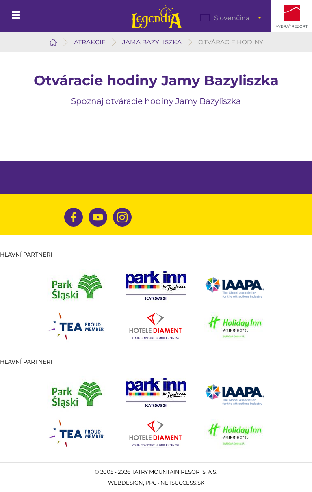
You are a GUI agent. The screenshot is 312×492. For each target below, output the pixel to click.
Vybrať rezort (292, 26)
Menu (16, 16)
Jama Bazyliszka (152, 42)
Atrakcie (90, 42)
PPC (150, 482)
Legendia (157, 17)
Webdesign (125, 482)
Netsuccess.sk (182, 482)
